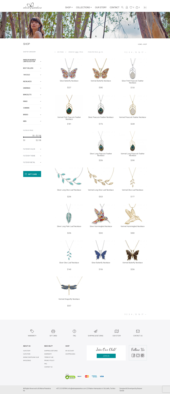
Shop (69, 7)
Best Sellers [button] (32, 68)
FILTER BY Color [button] (32, 149)
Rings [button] (32, 101)
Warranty (48, 354)
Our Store (26, 354)
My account (69, 351)
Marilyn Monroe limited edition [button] (32, 61)
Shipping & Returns (50, 351)
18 (99, 52)
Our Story (100, 7)
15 (136, 52)
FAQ (45, 364)
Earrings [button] (32, 88)
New (76, 52)
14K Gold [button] (32, 75)
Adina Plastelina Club (31, 357)
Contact (114, 7)
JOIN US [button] (106, 356)
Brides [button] (32, 115)
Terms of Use (48, 357)
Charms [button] (32, 108)
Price (81, 52)
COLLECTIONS (84, 7)
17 (142, 52)
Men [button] (32, 121)
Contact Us (48, 367)
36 (102, 52)
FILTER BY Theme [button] (32, 156)
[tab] (32, 61)
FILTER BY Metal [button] (32, 162)
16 (139, 52)
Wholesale (27, 360)
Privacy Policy (49, 360)
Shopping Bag (70, 354)
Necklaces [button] (32, 81)
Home (140, 44)
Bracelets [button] (32, 95)
